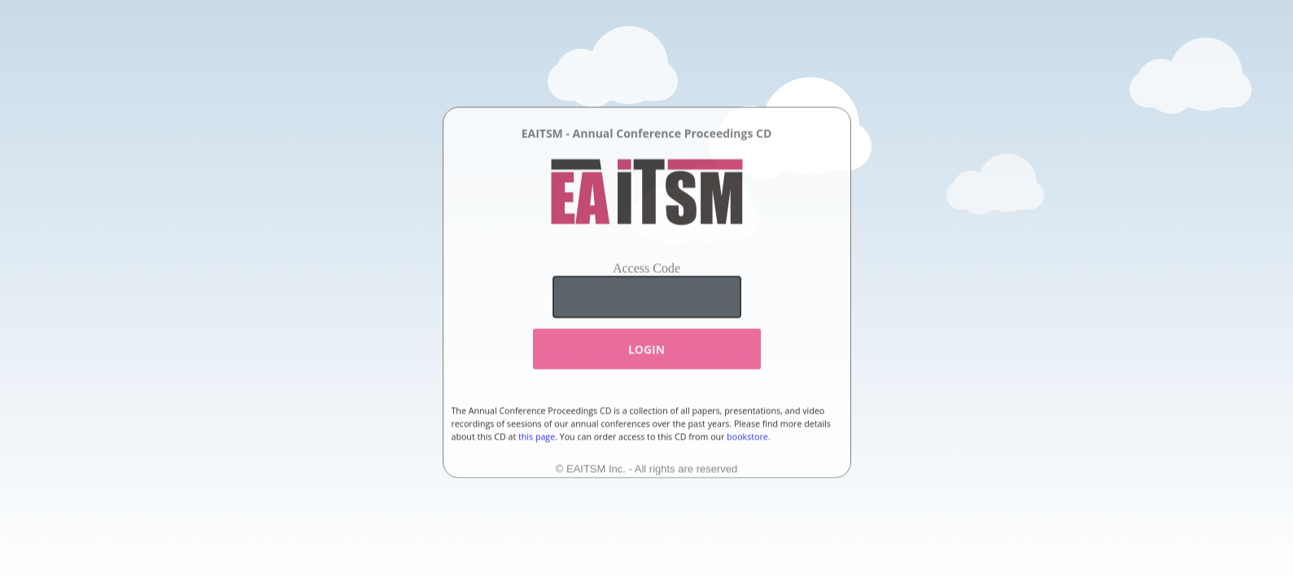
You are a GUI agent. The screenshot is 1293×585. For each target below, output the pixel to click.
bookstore (747, 437)
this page (536, 437)
